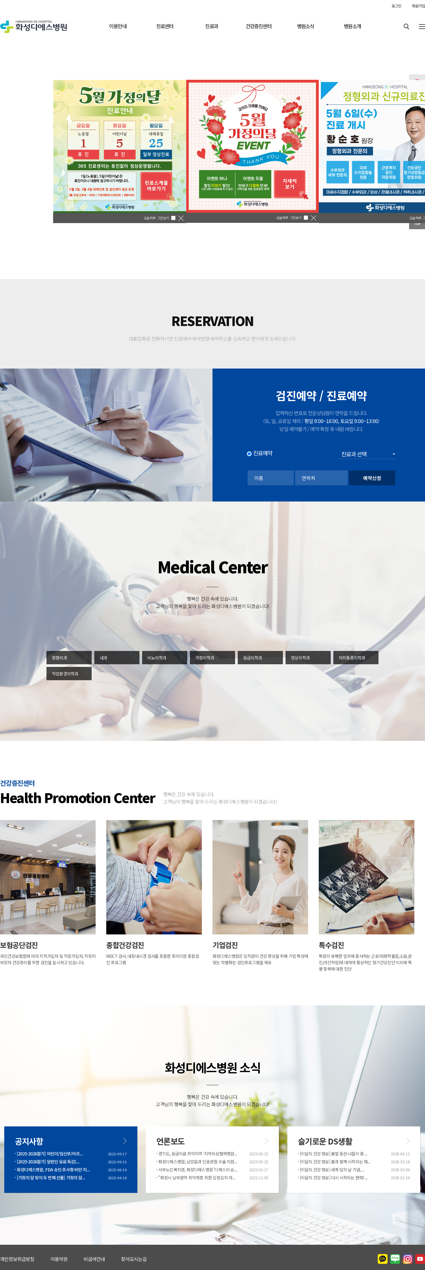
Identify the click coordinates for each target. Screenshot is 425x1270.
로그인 (396, 6)
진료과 (211, 26)
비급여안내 (94, 1258)
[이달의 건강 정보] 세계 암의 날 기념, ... (332, 1169)
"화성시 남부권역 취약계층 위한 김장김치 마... (196, 1177)
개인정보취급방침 (17, 1258)
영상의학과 (300, 657)
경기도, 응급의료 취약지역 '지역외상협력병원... (197, 1153)
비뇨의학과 (156, 657)
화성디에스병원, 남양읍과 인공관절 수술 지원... (197, 1161)
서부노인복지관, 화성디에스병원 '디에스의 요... (197, 1169)
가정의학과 (204, 657)
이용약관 (59, 1258)
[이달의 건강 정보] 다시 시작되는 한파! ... (333, 1177)
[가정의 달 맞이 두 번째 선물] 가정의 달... (51, 1177)
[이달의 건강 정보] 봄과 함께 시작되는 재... (335, 1161)
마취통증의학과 (352, 657)
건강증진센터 (258, 26)
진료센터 (164, 26)
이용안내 (117, 26)
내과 (103, 657)
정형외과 (59, 657)
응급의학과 (252, 657)
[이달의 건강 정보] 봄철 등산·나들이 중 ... (333, 1153)
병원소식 (305, 26)
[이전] (34, 159)
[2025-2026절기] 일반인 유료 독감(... (48, 1161)
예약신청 (372, 477)
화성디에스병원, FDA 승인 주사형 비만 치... (53, 1169)
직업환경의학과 (65, 673)
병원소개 (352, 26)
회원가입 (418, 6)
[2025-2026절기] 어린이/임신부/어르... (50, 1153)
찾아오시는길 (134, 1258)
